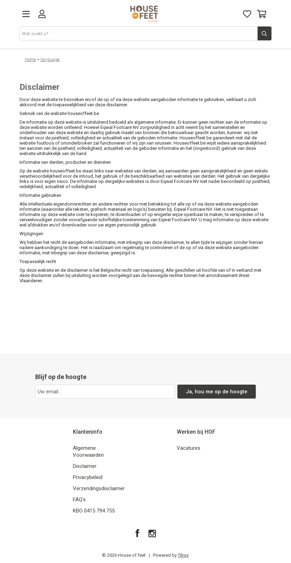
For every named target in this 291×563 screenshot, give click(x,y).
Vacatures (188, 448)
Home (30, 59)
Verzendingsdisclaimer (99, 488)
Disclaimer (85, 466)
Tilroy (183, 555)
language (50, 59)
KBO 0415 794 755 (94, 511)
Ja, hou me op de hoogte (216, 391)
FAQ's (79, 499)
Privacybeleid (87, 477)
